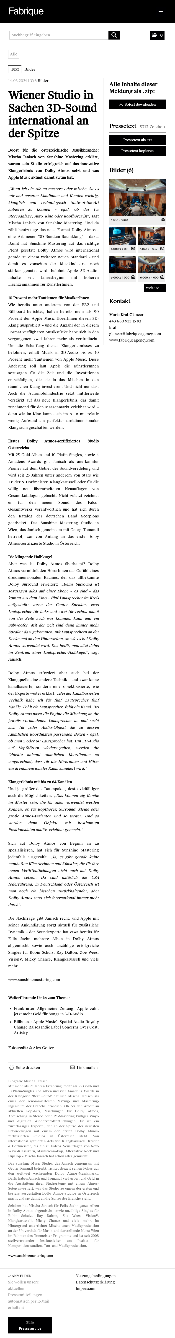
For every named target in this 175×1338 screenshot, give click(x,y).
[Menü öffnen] (161, 12)
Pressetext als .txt (137, 140)
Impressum (85, 1288)
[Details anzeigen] (162, 220)
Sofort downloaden (137, 104)
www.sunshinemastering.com (34, 979)
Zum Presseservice (30, 1325)
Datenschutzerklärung (95, 1282)
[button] (157, 35)
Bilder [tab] (29, 69)
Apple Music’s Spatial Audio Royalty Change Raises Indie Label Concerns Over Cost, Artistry (56, 1027)
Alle (13, 54)
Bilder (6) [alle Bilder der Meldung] (121, 170)
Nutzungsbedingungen (96, 1275)
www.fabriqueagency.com (131, 340)
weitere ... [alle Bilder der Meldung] (155, 288)
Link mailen (87, 1067)
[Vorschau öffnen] (137, 197)
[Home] (27, 12)
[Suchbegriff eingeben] (64, 35)
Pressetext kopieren (137, 151)
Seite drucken (28, 1067)
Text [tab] (15, 69)
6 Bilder (41, 80)
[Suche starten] (114, 35)
